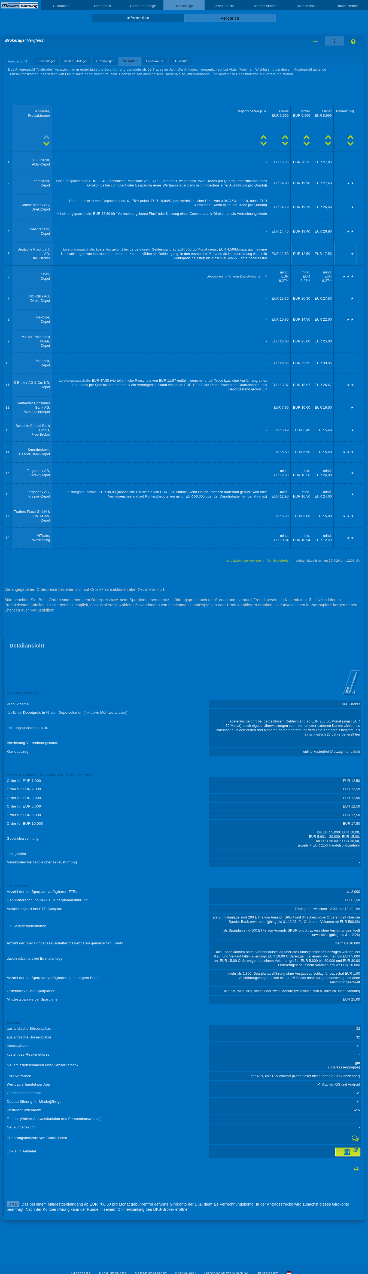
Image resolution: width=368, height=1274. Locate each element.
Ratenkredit (307, 6)
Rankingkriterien (278, 560)
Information (138, 18)
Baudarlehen (347, 6)
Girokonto (61, 6)
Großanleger (105, 61)
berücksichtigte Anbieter (243, 560)
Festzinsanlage (143, 6)
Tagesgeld (102, 6)
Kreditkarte (225, 6)
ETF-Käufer (181, 61)
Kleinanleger (46, 61)
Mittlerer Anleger (75, 61)
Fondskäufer (154, 61)
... (360, 162)
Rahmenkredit (266, 6)
